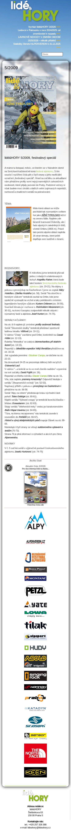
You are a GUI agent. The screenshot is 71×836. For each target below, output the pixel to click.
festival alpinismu (44, 171)
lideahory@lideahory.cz (39, 827)
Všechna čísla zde (35, 505)
